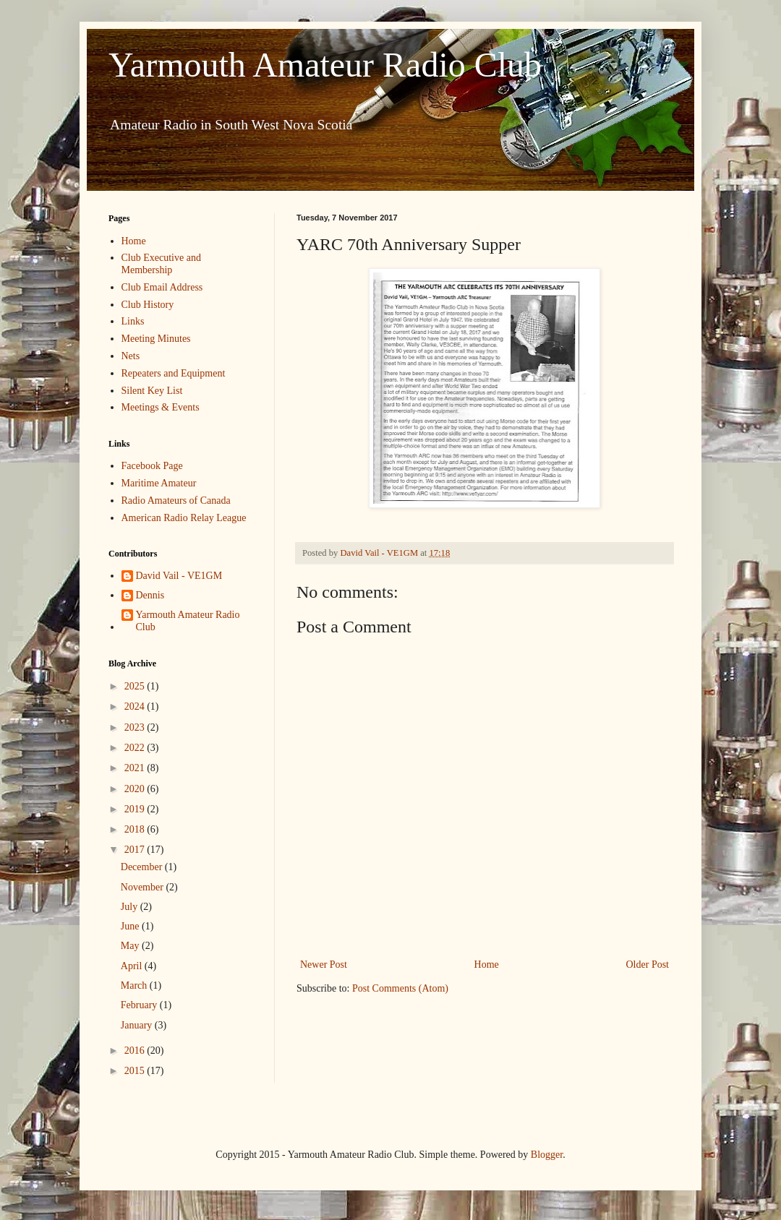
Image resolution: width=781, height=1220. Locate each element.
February (140, 1005)
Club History (147, 304)
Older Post (648, 964)
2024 (136, 706)
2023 (136, 727)
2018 (136, 829)
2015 (136, 1070)
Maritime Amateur (159, 483)
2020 (136, 788)
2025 (136, 686)
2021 (136, 767)
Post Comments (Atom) (400, 988)
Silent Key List (152, 390)
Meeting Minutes (156, 338)
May (131, 945)
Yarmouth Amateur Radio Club (325, 65)
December (143, 867)
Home (486, 964)
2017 (136, 849)
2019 (136, 809)
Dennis (150, 595)
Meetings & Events (160, 407)
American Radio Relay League (184, 517)
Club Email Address (162, 287)
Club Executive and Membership (161, 263)
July (130, 906)
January (138, 1025)
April (133, 966)
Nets (130, 356)
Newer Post (323, 964)
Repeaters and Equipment (173, 373)
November (143, 887)
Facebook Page (152, 465)
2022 (136, 747)
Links (133, 321)
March (135, 985)
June (131, 926)
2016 (136, 1050)
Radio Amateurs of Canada (176, 500)
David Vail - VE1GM (179, 575)
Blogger (547, 1154)
